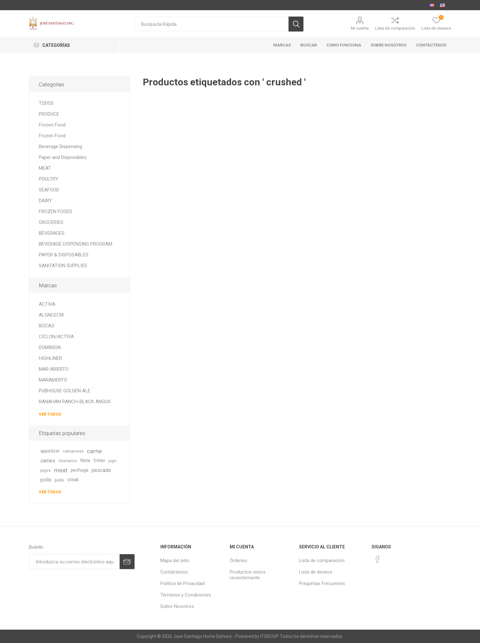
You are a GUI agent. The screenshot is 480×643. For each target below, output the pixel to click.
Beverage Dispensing (60, 146)
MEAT (45, 168)
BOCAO (46, 326)
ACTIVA (47, 304)
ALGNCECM (51, 315)
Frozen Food (52, 125)
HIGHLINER (50, 358)
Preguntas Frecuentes (322, 583)
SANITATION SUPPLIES (63, 265)
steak (73, 479)
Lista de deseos (315, 572)
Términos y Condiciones (185, 595)
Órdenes (238, 560)
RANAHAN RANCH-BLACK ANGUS (75, 401)
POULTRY (48, 179)
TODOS (46, 103)
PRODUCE (49, 114)
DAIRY (45, 201)
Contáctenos (174, 572)
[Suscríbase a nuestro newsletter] (74, 561)
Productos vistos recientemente (248, 575)
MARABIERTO (53, 380)
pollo (46, 480)
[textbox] (212, 24)
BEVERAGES (52, 233)
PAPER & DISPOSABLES (63, 255)
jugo (112, 460)
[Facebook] (377, 559)
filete (85, 460)
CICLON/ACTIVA (56, 336)
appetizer (50, 451)
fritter (99, 460)
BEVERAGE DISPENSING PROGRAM (75, 244)
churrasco (68, 460)
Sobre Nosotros (177, 606)
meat (60, 470)
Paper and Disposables (63, 157)
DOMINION (50, 347)
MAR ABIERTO (53, 369)
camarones (73, 451)
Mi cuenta (360, 28)
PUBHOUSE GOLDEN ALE (64, 391)
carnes (47, 461)
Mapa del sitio (174, 560)
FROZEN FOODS (55, 211)
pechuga (79, 470)
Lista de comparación (395, 28)
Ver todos (50, 414)
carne (94, 451)
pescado (101, 470)
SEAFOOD (49, 190)
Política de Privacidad (182, 583)
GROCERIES (51, 222)
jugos (45, 470)
